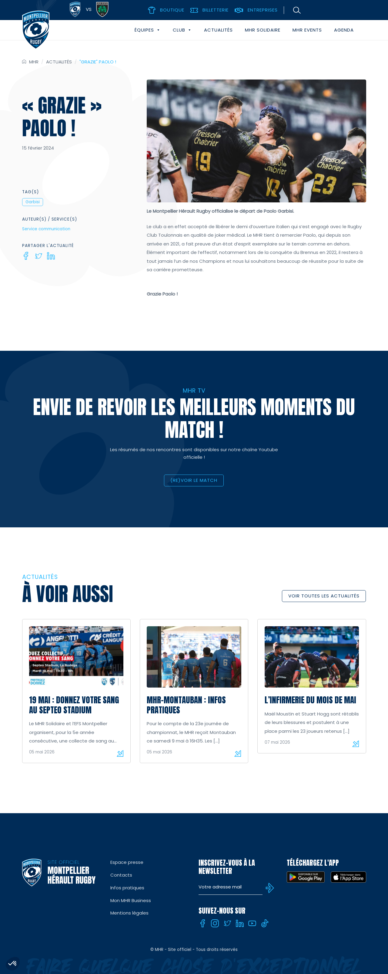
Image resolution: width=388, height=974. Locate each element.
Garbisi (32, 202)
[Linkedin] (51, 256)
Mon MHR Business (130, 900)
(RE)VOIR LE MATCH (193, 480)
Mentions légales (129, 913)
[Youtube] (252, 923)
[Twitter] (38, 256)
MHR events (307, 30)
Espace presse (126, 862)
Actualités (218, 30)
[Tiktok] (265, 923)
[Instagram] (215, 923)
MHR (33, 62)
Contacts (121, 875)
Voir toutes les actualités (324, 596)
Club (182, 30)
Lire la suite (120, 753)
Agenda (344, 30)
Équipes (148, 30)
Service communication (46, 229)
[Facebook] (26, 256)
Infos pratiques (127, 887)
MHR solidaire (262, 30)
